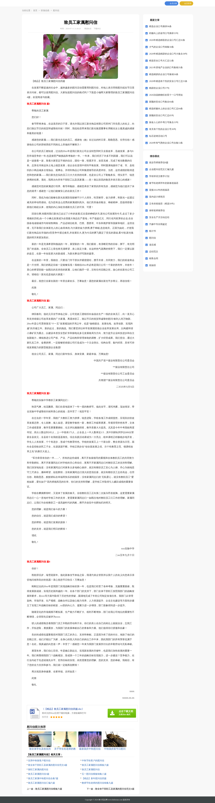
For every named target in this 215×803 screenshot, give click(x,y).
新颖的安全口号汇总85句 (161, 115)
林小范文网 (103, 800)
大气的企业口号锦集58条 (161, 47)
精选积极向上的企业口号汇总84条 (166, 108)
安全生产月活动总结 (159, 217)
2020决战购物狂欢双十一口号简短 (166, 95)
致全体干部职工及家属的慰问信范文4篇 (47, 765)
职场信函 (45, 10)
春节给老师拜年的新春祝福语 (163, 183)
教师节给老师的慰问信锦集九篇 (97, 783)
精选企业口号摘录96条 (160, 26)
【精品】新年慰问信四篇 (94, 778)
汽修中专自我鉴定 (158, 224)
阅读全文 (88, 29)
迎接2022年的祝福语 (159, 190)
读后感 (152, 245)
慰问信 (56, 10)
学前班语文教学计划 (159, 176)
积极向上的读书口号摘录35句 (163, 33)
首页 (35, 10)
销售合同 (153, 258)
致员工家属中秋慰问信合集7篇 (43, 778)
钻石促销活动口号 (158, 136)
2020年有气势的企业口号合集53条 (166, 143)
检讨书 (152, 231)
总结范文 (153, 251)
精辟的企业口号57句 (159, 88)
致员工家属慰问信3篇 (38, 774)
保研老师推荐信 (157, 210)
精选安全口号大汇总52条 (161, 60)
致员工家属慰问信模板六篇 (95, 765)
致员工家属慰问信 (91, 769)
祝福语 (152, 265)
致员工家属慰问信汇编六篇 (41, 783)
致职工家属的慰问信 (38, 769)
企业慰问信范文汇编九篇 (161, 169)
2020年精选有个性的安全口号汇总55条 (168, 81)
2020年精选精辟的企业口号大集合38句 (168, 54)
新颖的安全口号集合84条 (161, 102)
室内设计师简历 (157, 197)
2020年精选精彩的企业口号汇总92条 (167, 40)
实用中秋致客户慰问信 (39, 760)
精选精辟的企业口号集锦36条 (163, 74)
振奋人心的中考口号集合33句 (163, 122)
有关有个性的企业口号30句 (162, 129)
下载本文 (97, 29)
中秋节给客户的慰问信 (93, 760)
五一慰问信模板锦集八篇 (94, 774)
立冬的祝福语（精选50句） (162, 203)
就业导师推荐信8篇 (158, 162)
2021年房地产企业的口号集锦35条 (166, 67)
